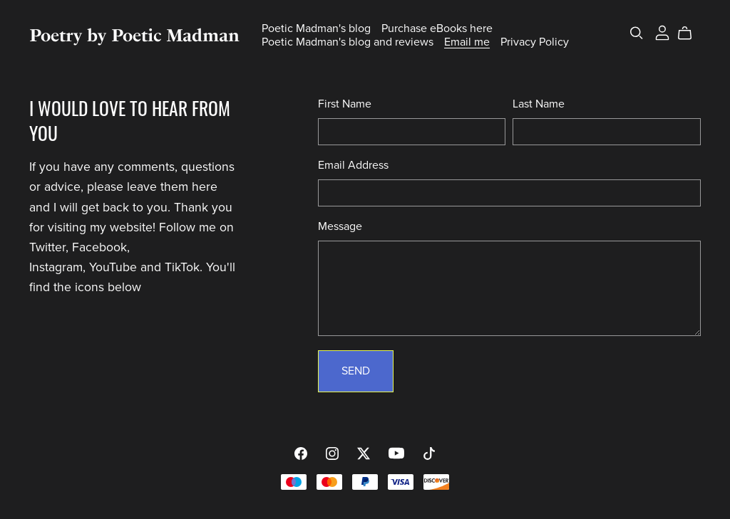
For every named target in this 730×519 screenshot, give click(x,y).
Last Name (539, 104)
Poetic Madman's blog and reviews (347, 42)
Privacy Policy (534, 42)
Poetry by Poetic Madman (134, 35)
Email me (467, 42)
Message (340, 226)
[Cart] (690, 33)
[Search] (636, 33)
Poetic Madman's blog (316, 28)
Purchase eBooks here (437, 28)
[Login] (662, 32)
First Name (344, 104)
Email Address (353, 165)
